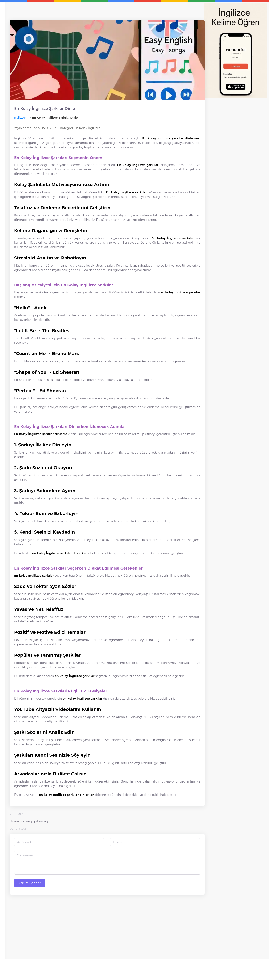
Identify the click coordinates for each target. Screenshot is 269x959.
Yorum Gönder (80, 941)
